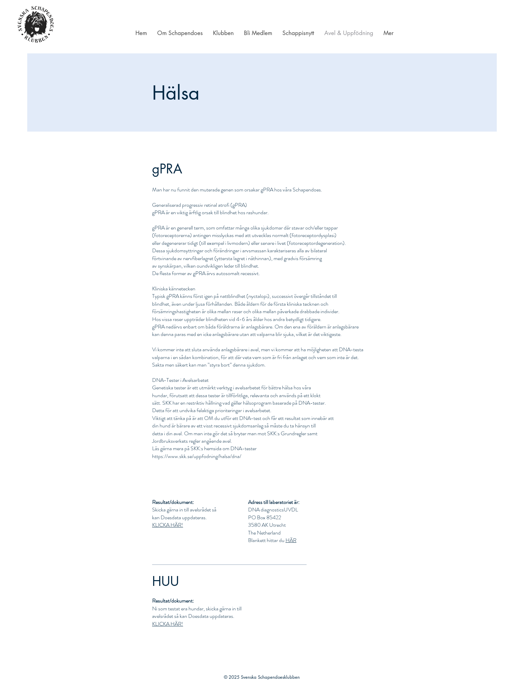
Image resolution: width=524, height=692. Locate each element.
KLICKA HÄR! (167, 525)
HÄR (290, 540)
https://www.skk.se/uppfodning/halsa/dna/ (196, 456)
